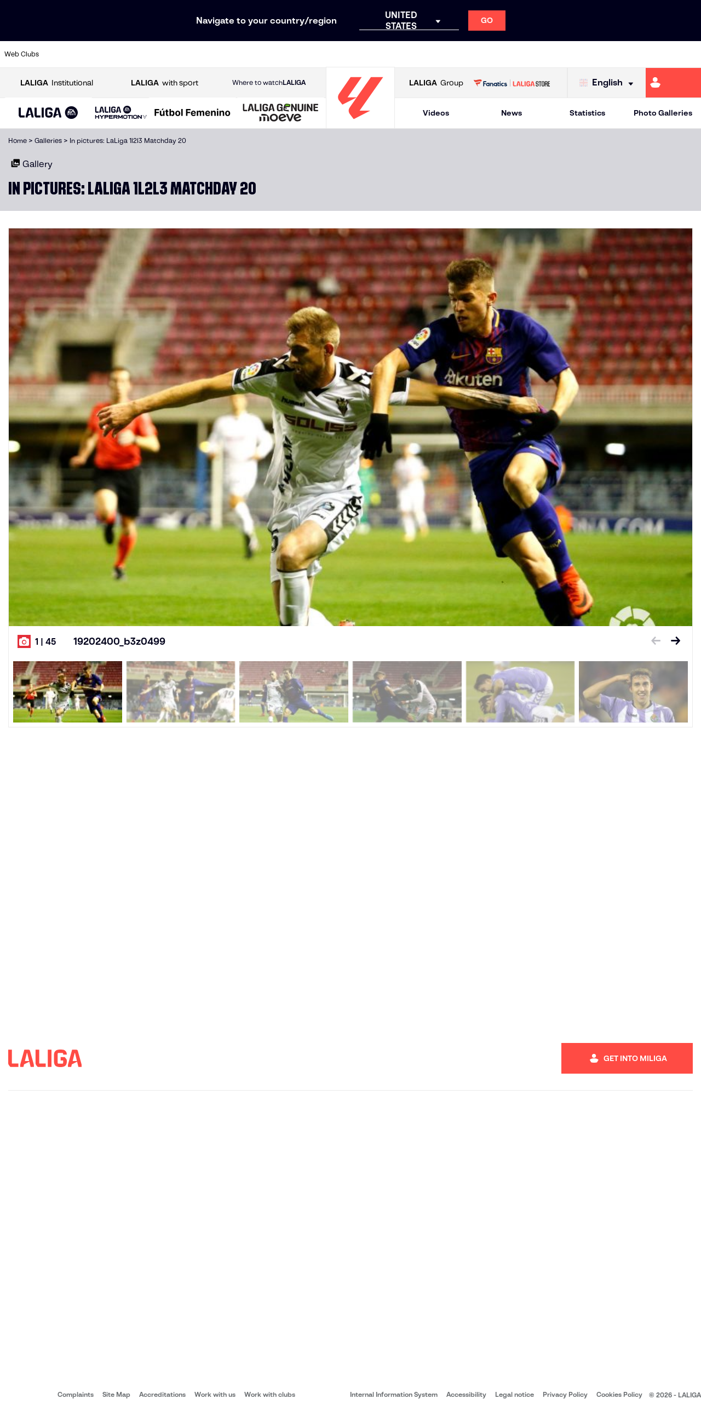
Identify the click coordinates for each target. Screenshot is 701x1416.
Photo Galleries (663, 112)
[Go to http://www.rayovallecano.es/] (359, 54)
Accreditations (162, 1394)
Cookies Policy (619, 1394)
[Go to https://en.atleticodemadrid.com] (96, 54)
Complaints (76, 1394)
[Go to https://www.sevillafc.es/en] (622, 54)
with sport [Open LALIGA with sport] (164, 83)
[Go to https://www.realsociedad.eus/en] (590, 54)
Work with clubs (269, 1394)
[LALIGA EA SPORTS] (48, 113)
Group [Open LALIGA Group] (436, 83)
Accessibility (466, 1394)
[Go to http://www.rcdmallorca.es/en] (458, 54)
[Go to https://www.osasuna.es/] (129, 54)
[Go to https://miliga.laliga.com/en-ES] (673, 83)
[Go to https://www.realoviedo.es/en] (557, 54)
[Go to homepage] (360, 123)
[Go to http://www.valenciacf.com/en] (655, 54)
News (511, 112)
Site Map (116, 1394)
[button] (48, 113)
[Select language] (609, 83)
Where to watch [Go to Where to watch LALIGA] (269, 83)
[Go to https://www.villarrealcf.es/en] (688, 54)
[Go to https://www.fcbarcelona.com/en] (228, 54)
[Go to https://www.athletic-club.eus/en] (63, 54)
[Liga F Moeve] (192, 113)
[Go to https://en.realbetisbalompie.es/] (491, 54)
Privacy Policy (565, 1394)
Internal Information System (394, 1394)
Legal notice (514, 1394)
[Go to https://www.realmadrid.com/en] (524, 54)
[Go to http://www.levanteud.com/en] (326, 54)
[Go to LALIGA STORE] (511, 83)
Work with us (214, 1394)
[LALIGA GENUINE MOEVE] (281, 113)
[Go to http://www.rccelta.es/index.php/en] (392, 54)
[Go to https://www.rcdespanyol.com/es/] (425, 54)
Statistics (587, 112)
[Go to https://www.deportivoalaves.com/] (162, 54)
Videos (436, 112)
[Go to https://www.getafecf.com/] (260, 54)
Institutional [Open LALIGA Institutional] (56, 83)
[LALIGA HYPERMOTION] (121, 113)
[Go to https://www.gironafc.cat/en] (293, 54)
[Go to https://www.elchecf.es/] (195, 54)
